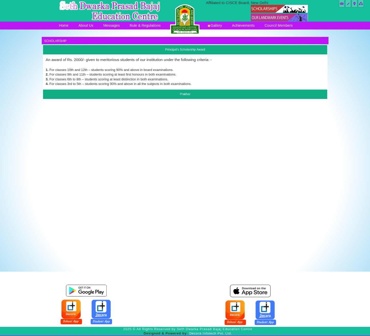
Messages (111, 25)
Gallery (215, 25)
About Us (85, 25)
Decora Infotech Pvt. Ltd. (210, 333)
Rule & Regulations (145, 25)
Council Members (279, 25)
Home (64, 25)
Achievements (243, 25)
